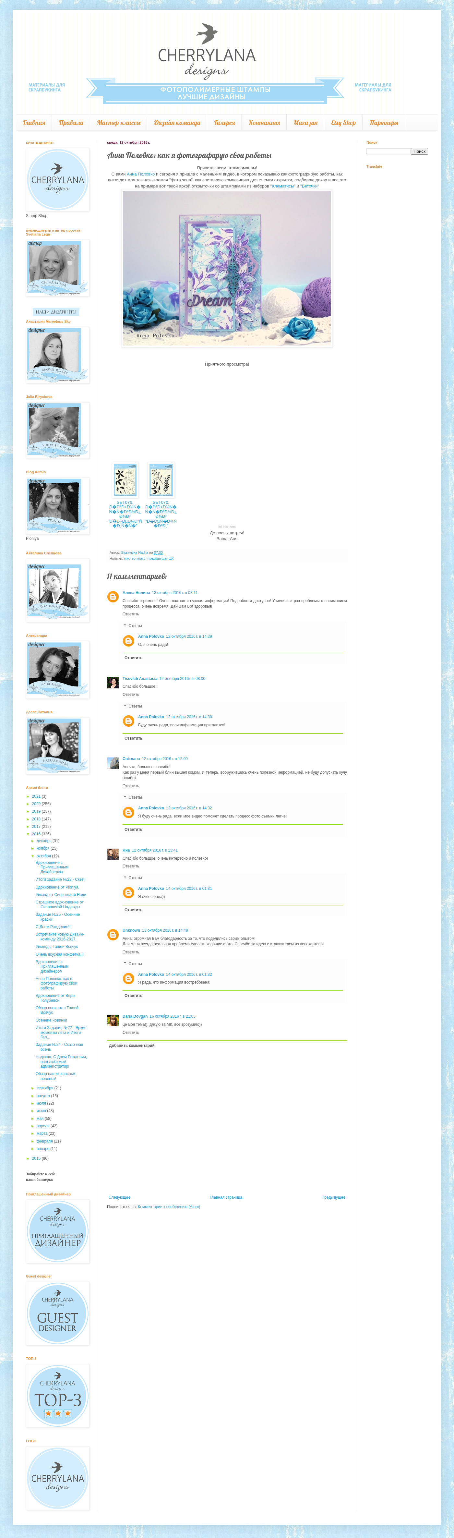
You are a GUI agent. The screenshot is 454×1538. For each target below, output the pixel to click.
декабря (45, 841)
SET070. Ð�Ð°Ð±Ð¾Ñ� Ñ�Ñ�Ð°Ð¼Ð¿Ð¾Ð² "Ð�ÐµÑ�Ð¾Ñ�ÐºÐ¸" (161, 514)
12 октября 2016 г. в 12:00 (165, 759)
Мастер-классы (118, 122)
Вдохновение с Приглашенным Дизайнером (52, 867)
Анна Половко (140, 174)
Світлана (131, 759)
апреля (44, 1126)
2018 (37, 819)
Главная (34, 122)
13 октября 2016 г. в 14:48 (165, 930)
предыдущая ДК (161, 558)
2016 (37, 834)
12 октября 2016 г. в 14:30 (189, 717)
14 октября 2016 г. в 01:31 (189, 888)
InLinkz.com (226, 527)
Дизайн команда (177, 122)
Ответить (131, 614)
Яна (126, 850)
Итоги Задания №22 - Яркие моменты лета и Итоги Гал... (61, 1032)
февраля (45, 1141)
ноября (44, 848)
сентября (45, 1088)
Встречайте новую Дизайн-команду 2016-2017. (60, 936)
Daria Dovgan (135, 1016)
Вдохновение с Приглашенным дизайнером (52, 967)
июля (42, 1103)
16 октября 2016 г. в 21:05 (172, 1016)
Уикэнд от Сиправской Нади (61, 894)
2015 (37, 1158)
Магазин (305, 122)
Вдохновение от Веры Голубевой (55, 997)
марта (43, 1133)
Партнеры (383, 122)
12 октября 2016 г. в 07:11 (175, 592)
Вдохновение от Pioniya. (57, 887)
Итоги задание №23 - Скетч (60, 879)
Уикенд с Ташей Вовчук (57, 946)
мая (41, 1118)
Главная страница (226, 1197)
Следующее (119, 1197)
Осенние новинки (51, 1020)
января (43, 1148)
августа (44, 1096)
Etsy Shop (343, 122)
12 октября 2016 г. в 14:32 (189, 808)
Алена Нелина (136, 592)
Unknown (131, 930)
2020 (37, 804)
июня (42, 1110)
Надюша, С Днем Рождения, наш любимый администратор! (61, 1062)
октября (44, 856)
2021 (37, 796)
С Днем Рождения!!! (54, 927)
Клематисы (283, 186)
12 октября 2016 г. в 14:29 (189, 636)
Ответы (135, 626)
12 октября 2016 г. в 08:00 (182, 678)
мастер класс (135, 558)
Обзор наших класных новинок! (56, 1076)
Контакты (264, 122)
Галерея (224, 122)
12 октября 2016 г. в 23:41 (155, 850)
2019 (37, 811)
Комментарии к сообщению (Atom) (169, 1207)
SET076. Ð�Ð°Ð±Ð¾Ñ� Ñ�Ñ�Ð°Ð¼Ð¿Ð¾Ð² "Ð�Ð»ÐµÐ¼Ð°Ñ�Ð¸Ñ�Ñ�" (125, 514)
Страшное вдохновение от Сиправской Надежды (60, 904)
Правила (71, 122)
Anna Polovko (151, 636)
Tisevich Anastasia (140, 678)
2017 (37, 826)
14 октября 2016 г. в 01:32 (189, 974)
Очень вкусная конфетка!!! (60, 954)
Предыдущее (333, 1197)
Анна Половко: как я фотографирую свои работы (56, 983)
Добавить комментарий (132, 1045)
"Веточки (308, 186)
